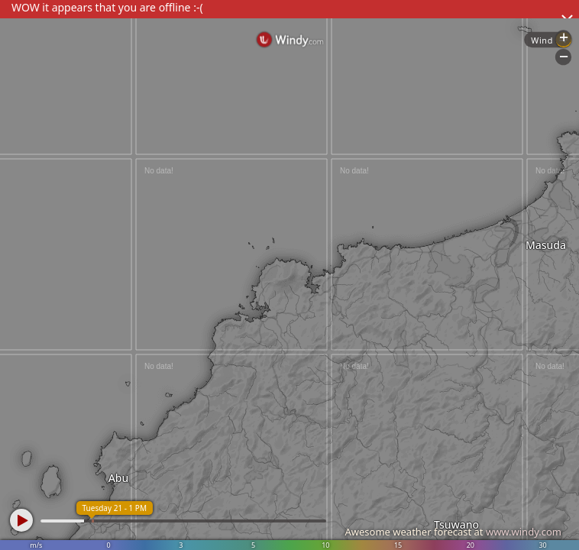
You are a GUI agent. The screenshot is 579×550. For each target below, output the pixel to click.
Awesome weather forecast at (452, 532)
